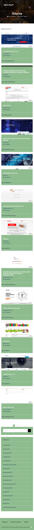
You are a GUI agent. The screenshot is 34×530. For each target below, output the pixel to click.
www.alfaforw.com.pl (10, 215)
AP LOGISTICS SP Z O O (10, 51)
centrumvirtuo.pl (8, 317)
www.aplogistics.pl (9, 61)
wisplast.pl (7, 248)
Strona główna (11, 16)
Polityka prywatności (16, 522)
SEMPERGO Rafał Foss (10, 173)
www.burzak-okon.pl (9, 284)
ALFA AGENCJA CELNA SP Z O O (13, 206)
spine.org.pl (9, 5)
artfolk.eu (6, 350)
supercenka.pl (8, 115)
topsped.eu (7, 383)
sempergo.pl (7, 182)
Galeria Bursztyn (8, 407)
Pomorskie (19, 16)
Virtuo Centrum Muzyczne (11, 308)
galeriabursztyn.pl (9, 416)
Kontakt (26, 522)
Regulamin (5, 522)
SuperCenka (7, 105)
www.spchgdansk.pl (9, 81)
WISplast (6, 239)
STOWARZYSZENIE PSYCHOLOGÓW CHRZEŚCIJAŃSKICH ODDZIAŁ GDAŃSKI (16, 71)
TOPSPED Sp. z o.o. (9, 374)
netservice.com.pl (9, 149)
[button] (29, 7)
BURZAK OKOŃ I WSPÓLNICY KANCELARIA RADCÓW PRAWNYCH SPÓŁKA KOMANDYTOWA (16, 273)
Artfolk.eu (6, 341)
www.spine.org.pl (14, 527)
